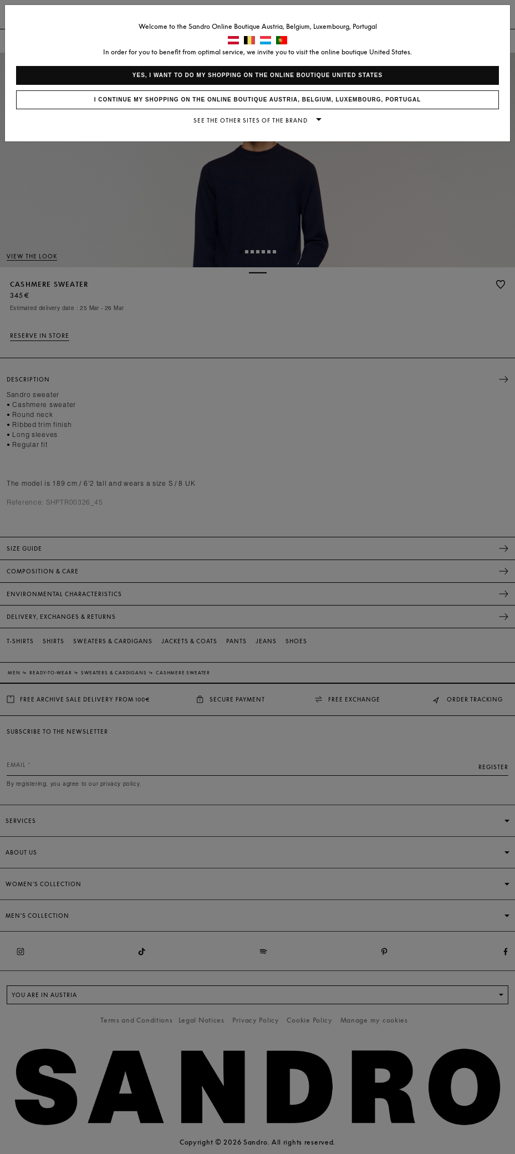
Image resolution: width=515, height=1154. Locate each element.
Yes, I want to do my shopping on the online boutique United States (257, 75)
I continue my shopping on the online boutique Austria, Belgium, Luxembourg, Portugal (257, 99)
